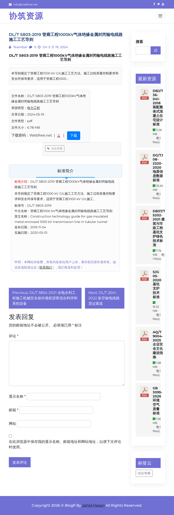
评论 (13, 336)
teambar (19, 47)
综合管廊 (54, 148)
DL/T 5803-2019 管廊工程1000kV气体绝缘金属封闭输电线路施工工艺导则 (65, 57)
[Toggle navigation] (160, 15)
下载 (73, 135)
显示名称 (17, 396)
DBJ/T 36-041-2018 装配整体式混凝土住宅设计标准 (158, 107)
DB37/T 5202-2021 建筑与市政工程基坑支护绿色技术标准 (159, 228)
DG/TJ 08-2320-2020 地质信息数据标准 (158, 167)
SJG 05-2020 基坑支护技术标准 (157, 284)
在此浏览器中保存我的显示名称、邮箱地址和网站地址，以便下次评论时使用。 (65, 444)
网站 (12, 423)
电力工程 (33, 108)
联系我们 (45, 267)
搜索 (139, 42)
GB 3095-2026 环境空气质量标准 (157, 400)
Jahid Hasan (93, 505)
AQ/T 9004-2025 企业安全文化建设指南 (158, 344)
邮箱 (13, 410)
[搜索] (156, 50)
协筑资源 (26, 16)
